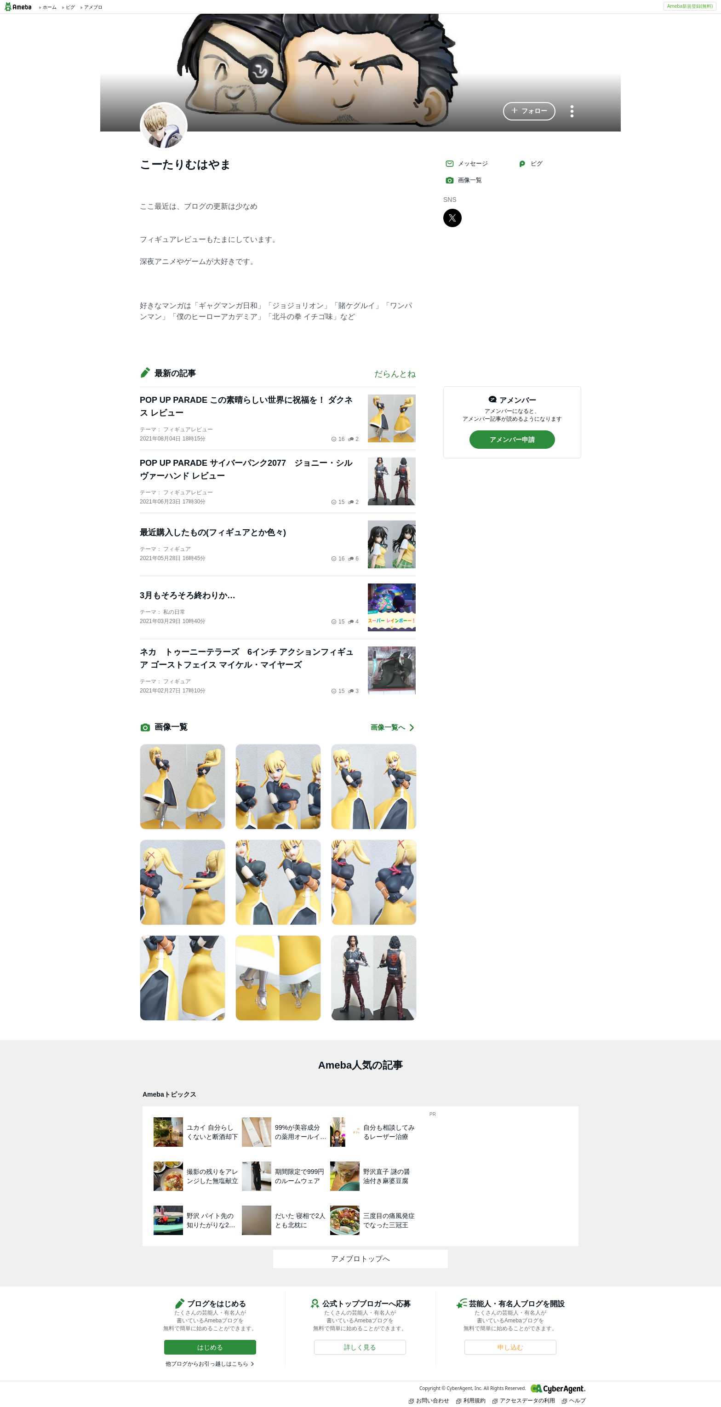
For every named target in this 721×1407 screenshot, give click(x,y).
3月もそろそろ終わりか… (187, 595)
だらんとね (395, 373)
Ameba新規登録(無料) (690, 6)
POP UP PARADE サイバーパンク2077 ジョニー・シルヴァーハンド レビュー (246, 469)
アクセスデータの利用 (523, 1400)
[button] (529, 111)
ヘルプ (574, 1400)
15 (337, 502)
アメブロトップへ (360, 1259)
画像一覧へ (393, 727)
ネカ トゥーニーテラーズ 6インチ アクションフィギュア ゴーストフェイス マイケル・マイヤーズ (247, 658)
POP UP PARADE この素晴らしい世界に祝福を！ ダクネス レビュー (246, 406)
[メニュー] (572, 112)
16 (337, 439)
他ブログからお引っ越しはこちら (207, 1364)
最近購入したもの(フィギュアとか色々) (213, 532)
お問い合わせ (429, 1400)
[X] (452, 217)
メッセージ (466, 163)
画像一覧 (463, 180)
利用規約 (471, 1400)
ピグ (530, 163)
